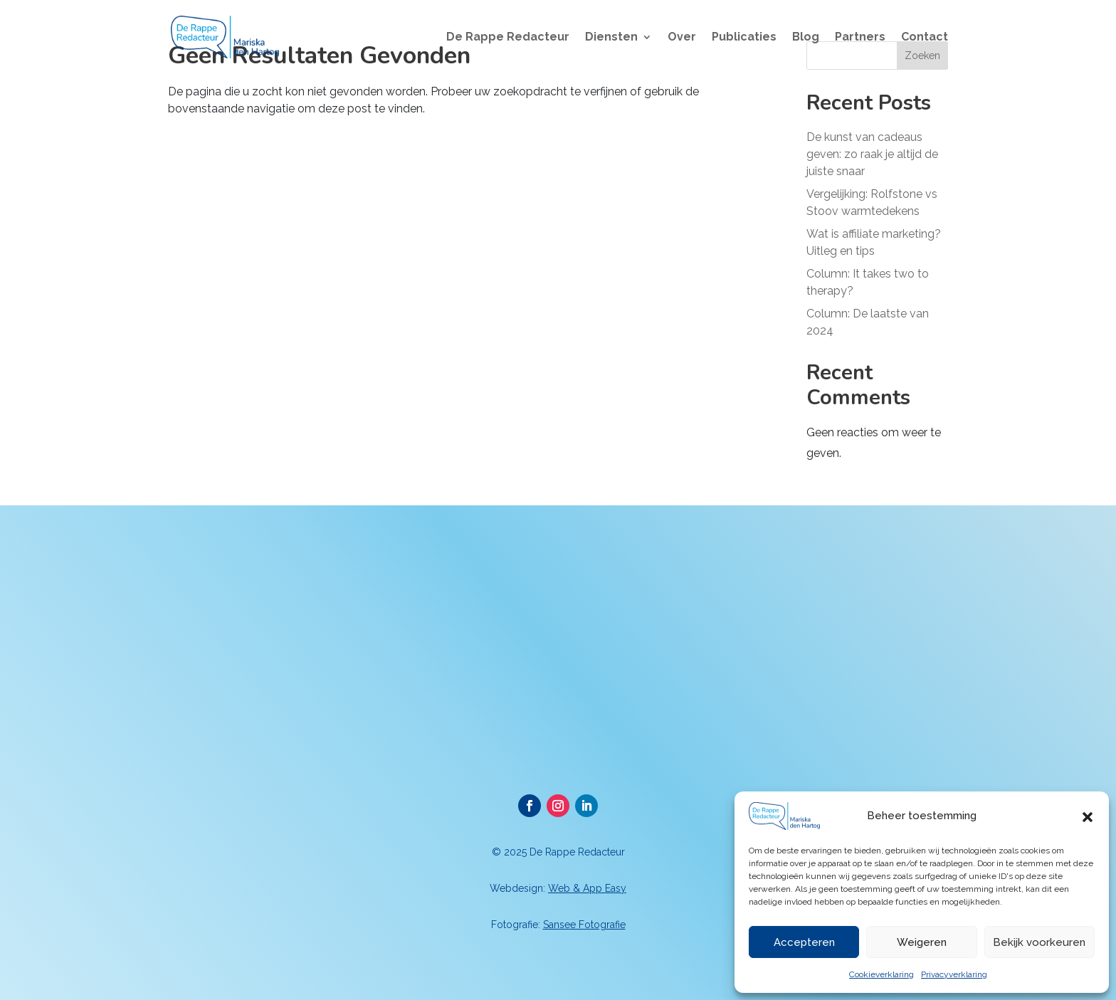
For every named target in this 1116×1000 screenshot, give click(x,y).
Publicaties (744, 37)
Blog (805, 37)
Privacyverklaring (954, 974)
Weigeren (922, 942)
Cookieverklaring (881, 974)
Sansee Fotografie (584, 924)
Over (682, 37)
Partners (860, 37)
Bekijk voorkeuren (1039, 942)
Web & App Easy (587, 888)
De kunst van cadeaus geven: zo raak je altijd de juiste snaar (872, 154)
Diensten (611, 37)
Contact (924, 37)
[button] (1087, 816)
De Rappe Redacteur (507, 37)
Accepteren (804, 942)
